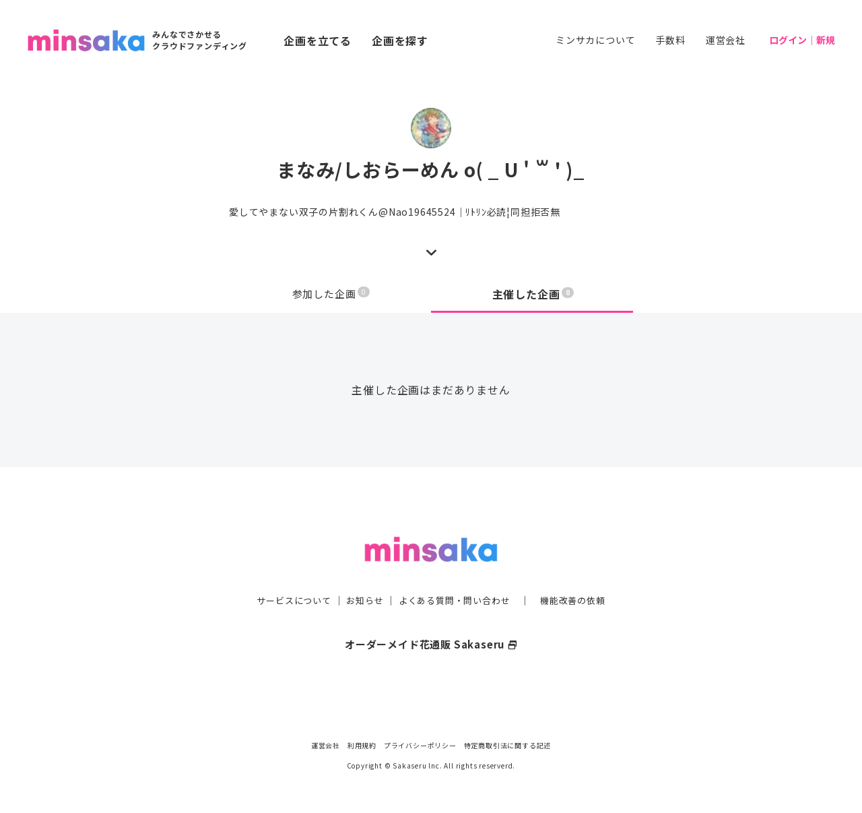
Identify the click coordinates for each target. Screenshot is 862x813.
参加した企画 (331, 294)
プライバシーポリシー (420, 745)
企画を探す (400, 40)
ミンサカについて (595, 40)
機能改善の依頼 (580, 573)
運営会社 (725, 40)
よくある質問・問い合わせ (456, 573)
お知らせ (361, 573)
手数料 (670, 40)
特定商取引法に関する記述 (508, 745)
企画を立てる (318, 40)
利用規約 (361, 745)
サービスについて (286, 573)
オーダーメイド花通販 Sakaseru (431, 617)
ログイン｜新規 (802, 40)
